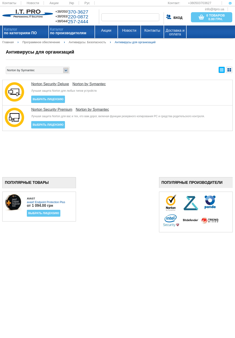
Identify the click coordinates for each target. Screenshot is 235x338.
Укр (71, 3)
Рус (87, 3)
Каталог (20, 31)
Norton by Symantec (89, 84)
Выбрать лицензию (48, 99)
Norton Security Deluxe (50, 84)
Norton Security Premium (51, 109)
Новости (33, 3)
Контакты (9, 3)
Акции (54, 3)
